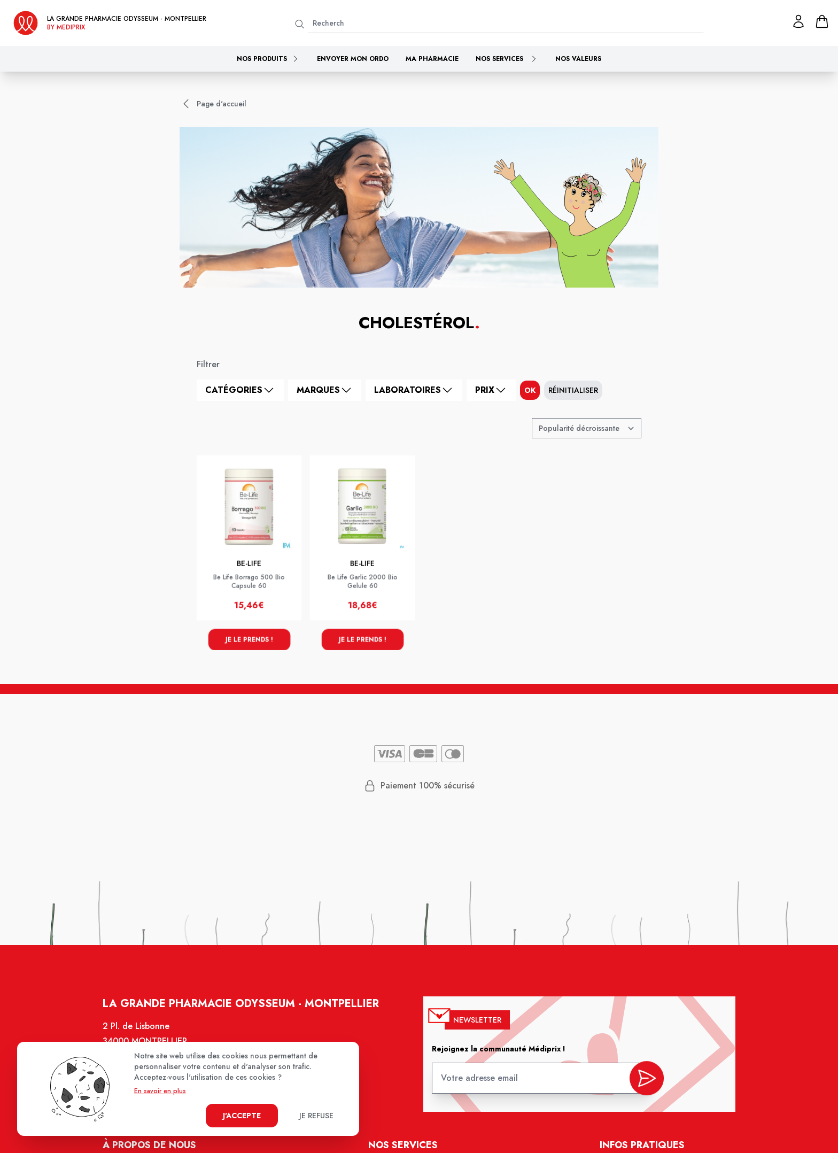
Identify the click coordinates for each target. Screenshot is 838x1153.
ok (530, 390)
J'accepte (242, 1115)
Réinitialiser (573, 390)
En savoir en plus (160, 1091)
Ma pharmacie (432, 59)
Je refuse (316, 1115)
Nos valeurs (578, 59)
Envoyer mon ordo (353, 59)
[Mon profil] (798, 21)
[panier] (821, 21)
